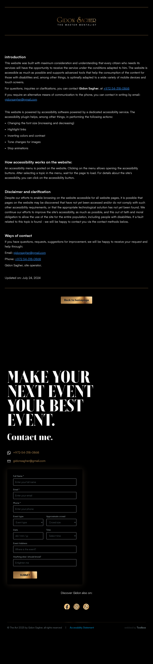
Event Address (20, 543)
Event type (18, 516)
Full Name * (18, 476)
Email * (16, 489)
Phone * (17, 503)
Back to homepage (76, 300)
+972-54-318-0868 (26, 452)
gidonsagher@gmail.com (21, 99)
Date (15, 530)
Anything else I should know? (27, 556)
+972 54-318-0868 (116, 88)
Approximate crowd (55, 516)
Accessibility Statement (82, 627)
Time (48, 530)
